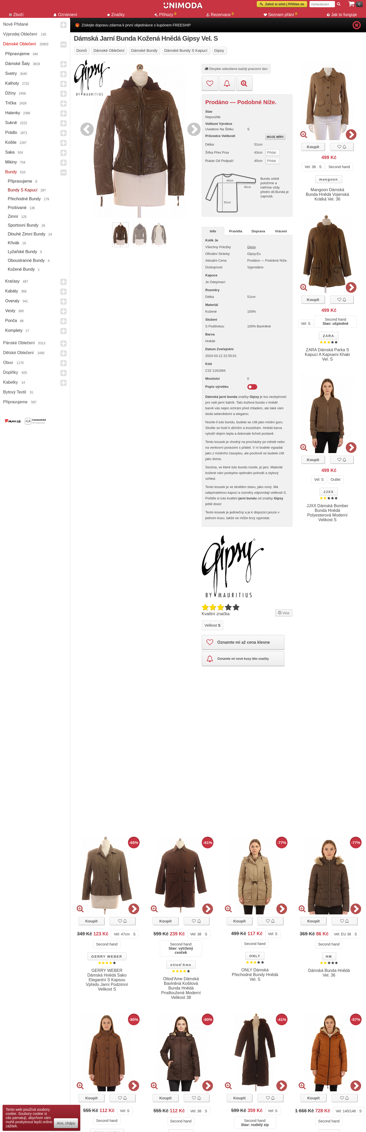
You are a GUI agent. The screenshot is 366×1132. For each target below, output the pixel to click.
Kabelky (10, 382)
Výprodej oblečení (20, 34)
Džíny (10, 93)
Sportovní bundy (23, 225)
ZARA (328, 336)
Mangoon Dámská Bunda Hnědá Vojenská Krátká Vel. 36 (327, 194)
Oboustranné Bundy (26, 260)
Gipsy (251, 247)
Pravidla (235, 231)
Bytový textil (14, 392)
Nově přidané (15, 24)
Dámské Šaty (17, 63)
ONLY (254, 956)
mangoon (328, 179)
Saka (10, 152)
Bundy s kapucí (23, 190)
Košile (11, 142)
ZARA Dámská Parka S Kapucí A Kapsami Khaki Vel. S (327, 354)
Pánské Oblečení (19, 343)
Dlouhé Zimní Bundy (26, 234)
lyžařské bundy (22, 251)
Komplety (14, 330)
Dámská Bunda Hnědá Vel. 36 (329, 972)
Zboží (16, 14)
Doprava (258, 231)
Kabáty (11, 291)
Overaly (12, 301)
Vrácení (281, 231)
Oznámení (65, 14)
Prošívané (17, 207)
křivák (13, 243)
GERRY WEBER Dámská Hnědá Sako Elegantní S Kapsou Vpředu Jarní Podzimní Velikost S (107, 979)
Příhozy (165, 14)
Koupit (313, 147)
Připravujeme (17, 54)
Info (213, 231)
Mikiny (11, 162)
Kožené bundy (21, 269)
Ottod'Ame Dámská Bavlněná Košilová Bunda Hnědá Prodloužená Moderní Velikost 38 (181, 988)
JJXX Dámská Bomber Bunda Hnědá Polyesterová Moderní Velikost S (327, 513)
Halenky (12, 113)
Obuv (8, 362)
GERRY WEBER (107, 956)
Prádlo (11, 132)
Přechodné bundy (24, 199)
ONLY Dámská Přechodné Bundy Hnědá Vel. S (255, 974)
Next (192, 128)
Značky (116, 14)
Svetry (11, 73)
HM (329, 956)
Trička (10, 103)
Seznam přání (280, 14)
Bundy (11, 172)
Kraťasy (12, 281)
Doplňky (10, 372)
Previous (85, 128)
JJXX (329, 492)
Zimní (13, 216)
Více (283, 612)
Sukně (11, 122)
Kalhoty (12, 83)
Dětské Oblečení (18, 352)
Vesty (10, 311)
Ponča (11, 320)
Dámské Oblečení (19, 44)
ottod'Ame (180, 965)
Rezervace (220, 14)
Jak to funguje (342, 14)
